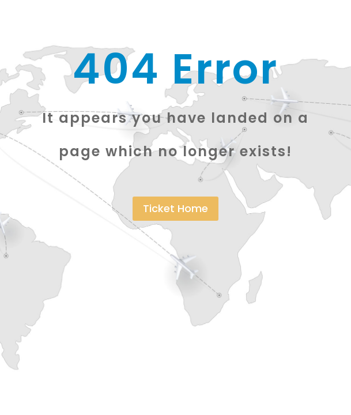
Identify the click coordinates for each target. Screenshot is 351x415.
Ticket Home (175, 208)
